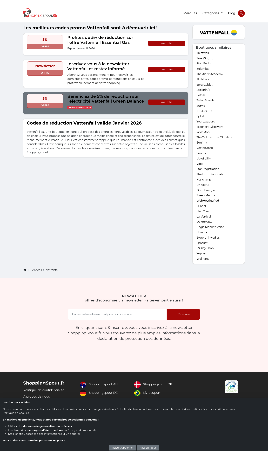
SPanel (201, 206)
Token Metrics (206, 196)
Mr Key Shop (205, 249)
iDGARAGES (205, 111)
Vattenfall (52, 271)
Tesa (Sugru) (205, 58)
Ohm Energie (206, 191)
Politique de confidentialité (44, 391)
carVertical (204, 217)
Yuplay (201, 254)
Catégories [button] (211, 13)
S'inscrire (183, 315)
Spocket (202, 244)
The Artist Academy (210, 74)
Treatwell (203, 52)
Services (36, 271)
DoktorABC (204, 222)
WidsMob (203, 132)
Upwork (202, 233)
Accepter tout (148, 447)
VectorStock (205, 148)
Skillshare (203, 79)
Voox (200, 164)
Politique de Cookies (16, 413)
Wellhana (203, 260)
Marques (190, 13)
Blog (231, 13)
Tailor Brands (205, 100)
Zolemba (203, 68)
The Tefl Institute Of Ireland (215, 137)
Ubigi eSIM (204, 159)
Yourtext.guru (206, 121)
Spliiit (200, 116)
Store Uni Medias (208, 238)
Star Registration (208, 169)
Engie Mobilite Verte (210, 228)
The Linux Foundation (211, 175)
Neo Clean (204, 212)
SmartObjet (205, 84)
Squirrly (202, 143)
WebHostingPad (208, 201)
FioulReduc (204, 63)
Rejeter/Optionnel (122, 447)
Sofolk (201, 95)
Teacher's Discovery (210, 127)
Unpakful (203, 185)
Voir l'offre (166, 43)
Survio (201, 106)
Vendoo (202, 153)
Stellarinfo (203, 90)
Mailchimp (204, 180)
